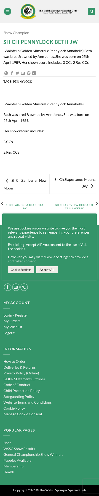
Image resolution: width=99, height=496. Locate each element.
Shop (7, 442)
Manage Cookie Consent (22, 414)
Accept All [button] (47, 270)
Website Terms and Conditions (27, 402)
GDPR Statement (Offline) (24, 379)
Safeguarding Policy (18, 396)
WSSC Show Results (19, 448)
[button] (7, 11)
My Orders (12, 321)
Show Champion (16, 32)
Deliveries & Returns (19, 367)
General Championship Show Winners (33, 454)
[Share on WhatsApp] (6, 73)
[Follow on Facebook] (7, 287)
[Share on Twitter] (17, 73)
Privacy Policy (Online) (21, 373)
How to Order (14, 361)
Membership (13, 466)
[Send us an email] (16, 287)
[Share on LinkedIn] (34, 73)
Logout (9, 333)
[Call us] (24, 287)
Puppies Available (17, 460)
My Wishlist (12, 327)
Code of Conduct (16, 384)
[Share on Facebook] (12, 73)
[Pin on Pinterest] (28, 73)
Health (8, 472)
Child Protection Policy (21, 390)
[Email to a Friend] (23, 73)
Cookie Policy (14, 408)
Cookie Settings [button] (21, 270)
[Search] (91, 11)
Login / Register (15, 315)
